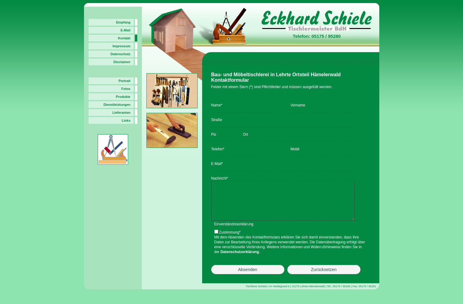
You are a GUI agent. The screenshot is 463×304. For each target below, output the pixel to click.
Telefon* (217, 149)
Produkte (123, 96)
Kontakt (124, 38)
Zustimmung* (230, 240)
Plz (213, 134)
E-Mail (125, 30)
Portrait (124, 81)
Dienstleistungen (117, 104)
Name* (217, 105)
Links (126, 120)
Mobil (295, 149)
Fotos (126, 89)
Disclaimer (122, 62)
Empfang (123, 22)
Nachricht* (219, 178)
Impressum (122, 46)
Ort (245, 134)
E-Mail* (217, 164)
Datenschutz (120, 54)
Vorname (298, 105)
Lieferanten (121, 112)
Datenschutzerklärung (239, 259)
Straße (216, 120)
